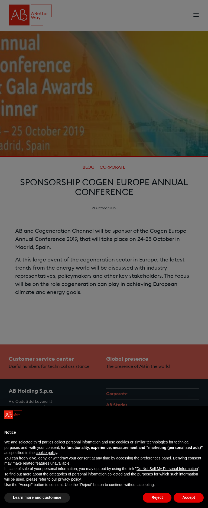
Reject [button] (157, 497)
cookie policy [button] (46, 453)
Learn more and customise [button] (37, 497)
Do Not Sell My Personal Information (167, 469)
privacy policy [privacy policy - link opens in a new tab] (69, 479)
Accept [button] (188, 497)
